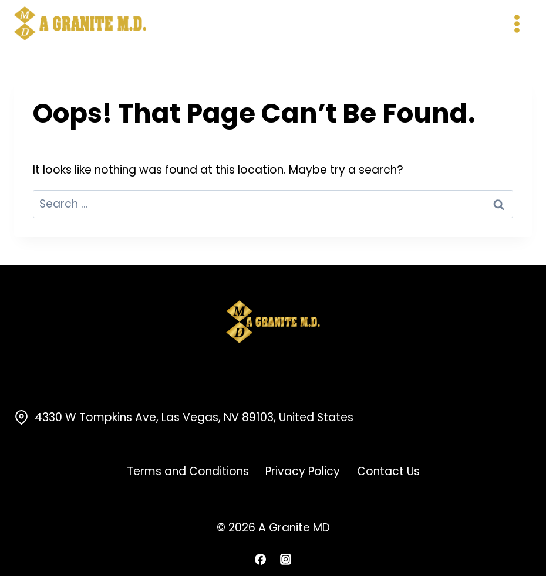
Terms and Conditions (188, 471)
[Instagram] (286, 559)
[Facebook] (260, 559)
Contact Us (388, 471)
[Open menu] (516, 23)
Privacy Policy (302, 471)
